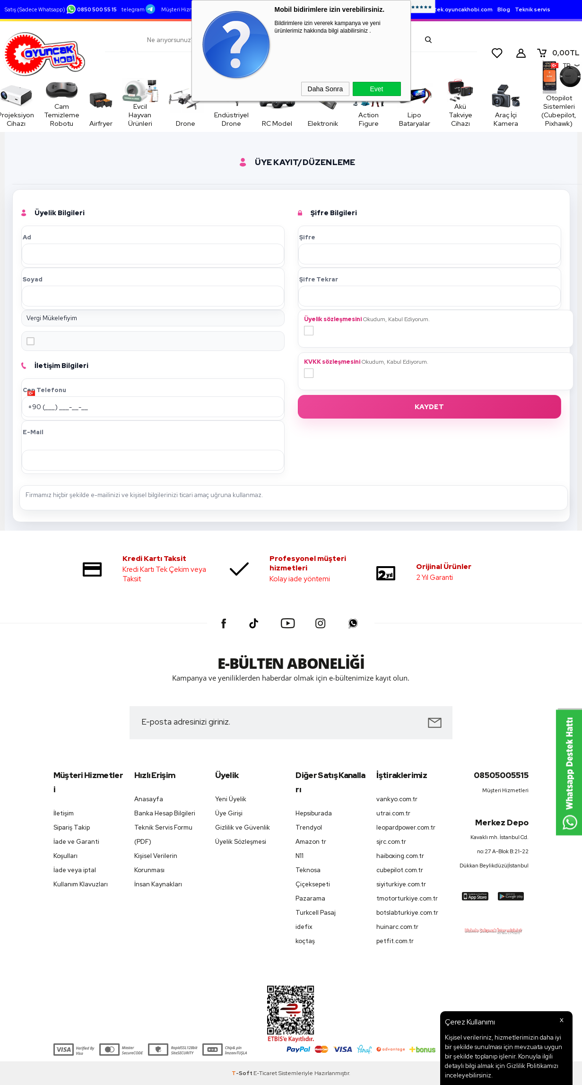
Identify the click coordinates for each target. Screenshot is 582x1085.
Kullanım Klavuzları (80, 884)
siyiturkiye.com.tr (401, 884)
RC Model (277, 119)
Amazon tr (310, 842)
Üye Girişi (229, 813)
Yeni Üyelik (230, 799)
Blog (503, 9)
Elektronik (311, 123)
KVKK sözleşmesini (332, 362)
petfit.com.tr (395, 941)
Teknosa (308, 870)
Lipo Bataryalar (381, 119)
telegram (138, 9)
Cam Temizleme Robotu (67, 104)
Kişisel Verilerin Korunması (155, 863)
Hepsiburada (313, 813)
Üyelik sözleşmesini (333, 319)
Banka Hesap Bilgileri (164, 813)
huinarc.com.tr (397, 927)
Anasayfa (148, 799)
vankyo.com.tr (396, 799)
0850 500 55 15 (91, 9)
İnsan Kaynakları (158, 884)
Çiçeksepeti (312, 884)
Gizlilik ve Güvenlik (242, 827)
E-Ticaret (265, 1073)
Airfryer (114, 104)
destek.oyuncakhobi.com (458, 9)
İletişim (63, 813)
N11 (299, 856)
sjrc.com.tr (391, 842)
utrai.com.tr (393, 813)
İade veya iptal (74, 870)
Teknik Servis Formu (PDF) (163, 834)
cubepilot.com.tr (399, 870)
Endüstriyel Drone (240, 119)
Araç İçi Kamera (486, 104)
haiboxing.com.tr (400, 856)
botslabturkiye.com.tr (407, 913)
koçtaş (305, 941)
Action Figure (346, 119)
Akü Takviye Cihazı (429, 104)
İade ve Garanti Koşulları (76, 849)
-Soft (242, 1073)
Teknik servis (532, 9)
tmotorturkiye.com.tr (407, 898)
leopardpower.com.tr (405, 827)
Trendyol (308, 827)
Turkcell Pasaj (315, 913)
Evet (376, 89)
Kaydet (429, 406)
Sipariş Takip (71, 827)
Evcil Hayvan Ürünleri (160, 104)
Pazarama (310, 898)
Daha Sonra (325, 89)
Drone (203, 123)
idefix (304, 927)
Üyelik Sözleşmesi (240, 842)
